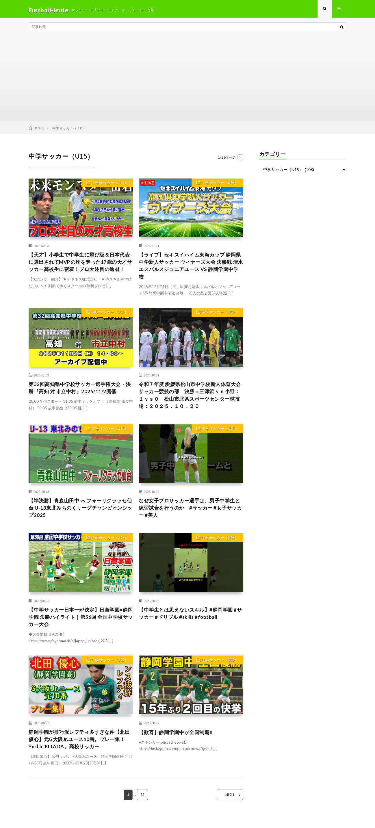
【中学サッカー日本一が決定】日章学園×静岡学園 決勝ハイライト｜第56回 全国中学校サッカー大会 (81, 625)
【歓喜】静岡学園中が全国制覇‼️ (178, 741)
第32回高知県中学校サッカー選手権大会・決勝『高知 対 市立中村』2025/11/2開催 (80, 392)
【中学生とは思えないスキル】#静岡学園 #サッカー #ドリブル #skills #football (190, 621)
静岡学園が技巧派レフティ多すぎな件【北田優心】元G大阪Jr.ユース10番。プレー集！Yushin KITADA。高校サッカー (79, 749)
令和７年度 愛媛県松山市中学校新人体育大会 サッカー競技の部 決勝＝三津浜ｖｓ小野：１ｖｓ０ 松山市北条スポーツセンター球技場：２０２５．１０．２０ (190, 400)
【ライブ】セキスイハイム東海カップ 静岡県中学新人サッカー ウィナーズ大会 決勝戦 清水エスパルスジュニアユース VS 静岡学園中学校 (190, 269)
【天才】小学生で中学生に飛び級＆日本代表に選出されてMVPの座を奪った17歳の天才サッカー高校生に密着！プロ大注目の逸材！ (81, 269)
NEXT (226, 805)
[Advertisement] (187, 80)
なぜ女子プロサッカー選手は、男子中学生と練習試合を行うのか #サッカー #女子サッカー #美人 (190, 515)
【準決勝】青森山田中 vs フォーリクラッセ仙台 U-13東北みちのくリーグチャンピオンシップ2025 (81, 515)
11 (142, 805)
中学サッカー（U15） (108, 185)
